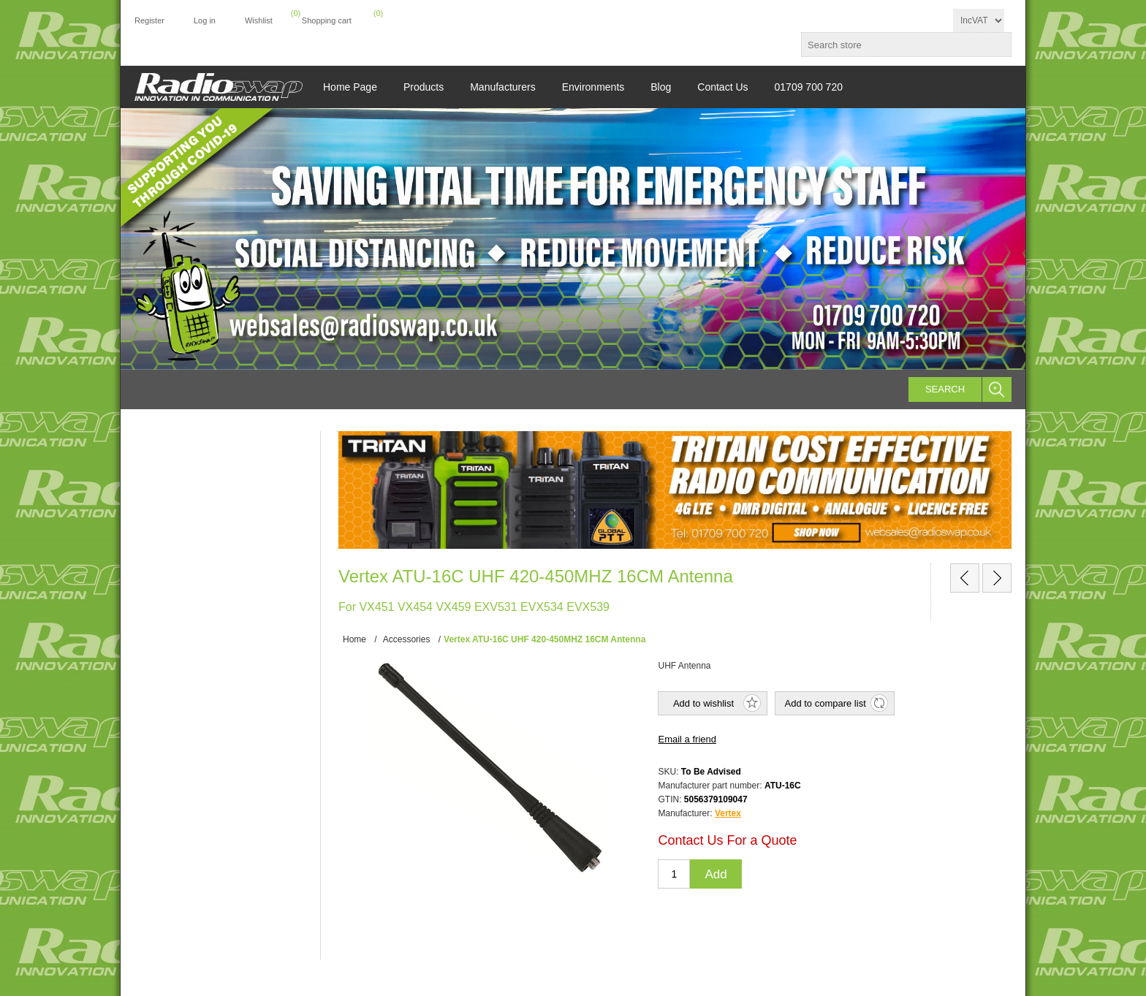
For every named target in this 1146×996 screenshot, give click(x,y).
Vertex (728, 813)
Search (945, 389)
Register (149, 20)
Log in (205, 20)
